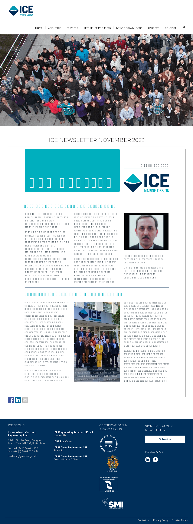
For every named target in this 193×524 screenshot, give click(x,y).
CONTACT (170, 28)
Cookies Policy (180, 520)
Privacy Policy (160, 520)
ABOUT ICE (54, 28)
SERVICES (72, 28)
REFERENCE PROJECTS (97, 28)
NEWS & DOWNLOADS (129, 28)
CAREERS (153, 28)
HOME (39, 28)
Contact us (143, 520)
